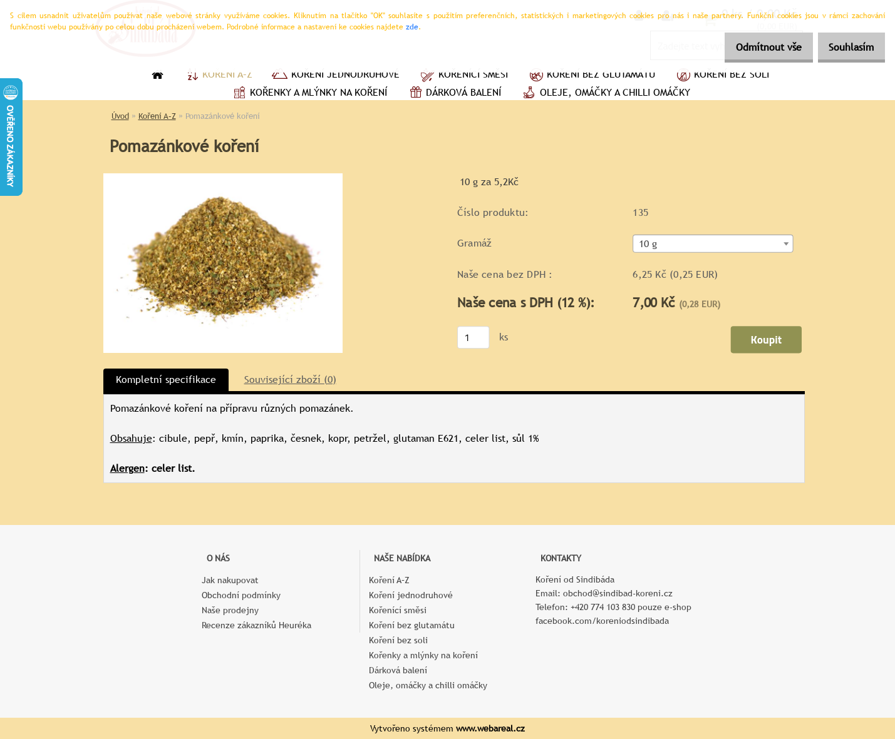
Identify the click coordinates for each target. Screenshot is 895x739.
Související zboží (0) (290, 379)
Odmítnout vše (755, 47)
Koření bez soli (721, 75)
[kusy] (473, 337)
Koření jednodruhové (335, 75)
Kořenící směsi (463, 75)
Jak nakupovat (230, 580)
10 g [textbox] (647, 244)
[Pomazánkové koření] (223, 178)
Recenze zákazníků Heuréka (256, 625)
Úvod (120, 116)
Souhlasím (846, 47)
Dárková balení (453, 93)
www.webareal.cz (490, 728)
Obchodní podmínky (241, 595)
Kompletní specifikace (166, 379)
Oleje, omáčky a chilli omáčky (605, 93)
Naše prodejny (230, 610)
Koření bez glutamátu (591, 75)
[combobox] (713, 244)
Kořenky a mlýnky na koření (308, 93)
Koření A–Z (217, 75)
